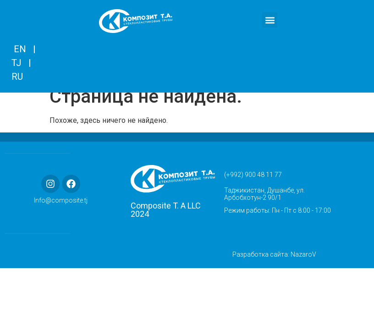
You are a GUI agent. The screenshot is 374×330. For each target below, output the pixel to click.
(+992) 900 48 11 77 (253, 184)
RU (17, 76)
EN (20, 49)
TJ (16, 62)
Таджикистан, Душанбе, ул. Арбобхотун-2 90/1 (264, 204)
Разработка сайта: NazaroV (274, 264)
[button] (269, 20)
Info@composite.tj (61, 210)
